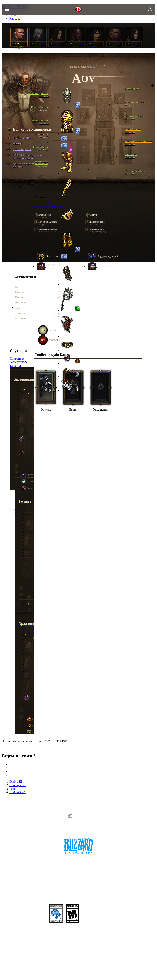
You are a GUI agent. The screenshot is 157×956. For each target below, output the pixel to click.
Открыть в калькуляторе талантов (19, 362)
